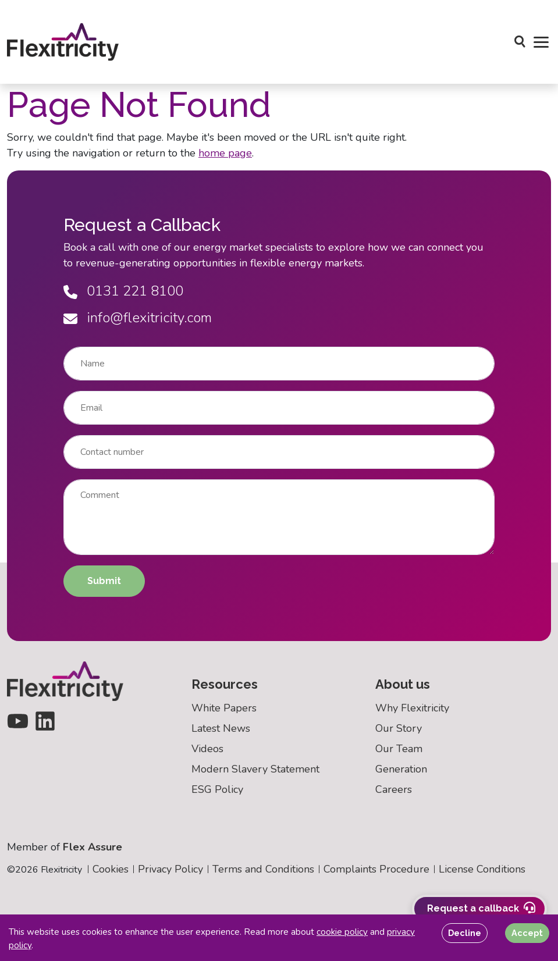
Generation (401, 769)
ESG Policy (217, 789)
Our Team (398, 749)
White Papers (224, 708)
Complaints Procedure (376, 869)
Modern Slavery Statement (255, 769)
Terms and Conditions (263, 869)
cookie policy (342, 932)
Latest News (220, 728)
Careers (393, 789)
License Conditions (482, 869)
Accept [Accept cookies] (527, 933)
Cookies (111, 869)
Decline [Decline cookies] (464, 933)
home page (225, 153)
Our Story (398, 728)
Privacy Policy (170, 869)
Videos (207, 749)
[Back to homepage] (63, 42)
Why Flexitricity (412, 708)
